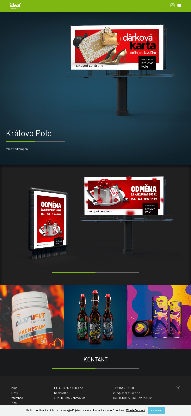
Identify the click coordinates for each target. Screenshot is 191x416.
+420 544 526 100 (124, 388)
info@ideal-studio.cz (126, 393)
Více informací (135, 410)
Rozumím (156, 410)
